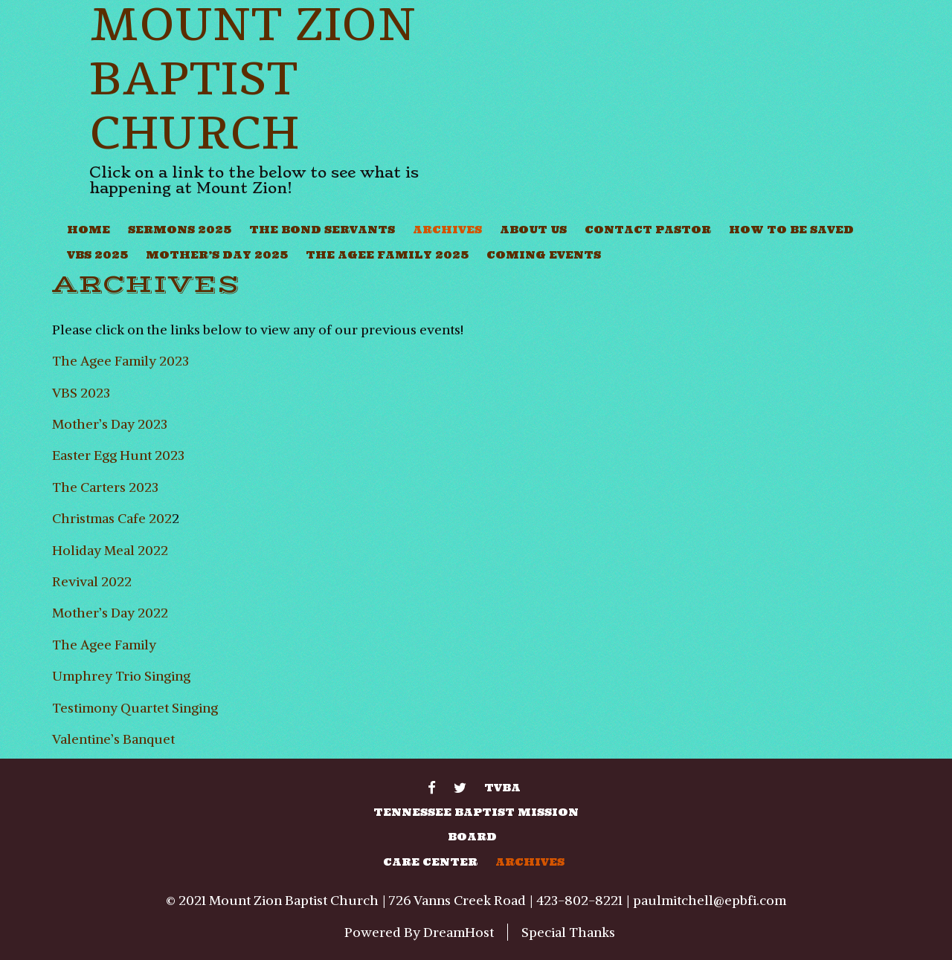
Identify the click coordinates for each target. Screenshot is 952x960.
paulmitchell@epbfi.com (709, 900)
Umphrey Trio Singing (121, 675)
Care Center (430, 862)
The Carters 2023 (105, 487)
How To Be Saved (791, 229)
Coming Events (543, 255)
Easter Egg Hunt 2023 (118, 455)
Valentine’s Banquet (113, 738)
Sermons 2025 (179, 229)
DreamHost (458, 932)
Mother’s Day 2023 (109, 423)
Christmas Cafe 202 (112, 518)
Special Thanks (568, 932)
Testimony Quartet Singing (135, 707)
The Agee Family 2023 (120, 360)
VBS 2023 (81, 392)
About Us (533, 229)
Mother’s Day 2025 (217, 255)
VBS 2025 (97, 255)
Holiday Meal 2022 (110, 550)
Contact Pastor (648, 229)
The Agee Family (104, 644)
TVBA (502, 787)
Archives (447, 229)
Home (88, 229)
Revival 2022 (92, 581)
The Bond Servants (322, 229)
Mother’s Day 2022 (110, 612)
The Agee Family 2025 (387, 255)
